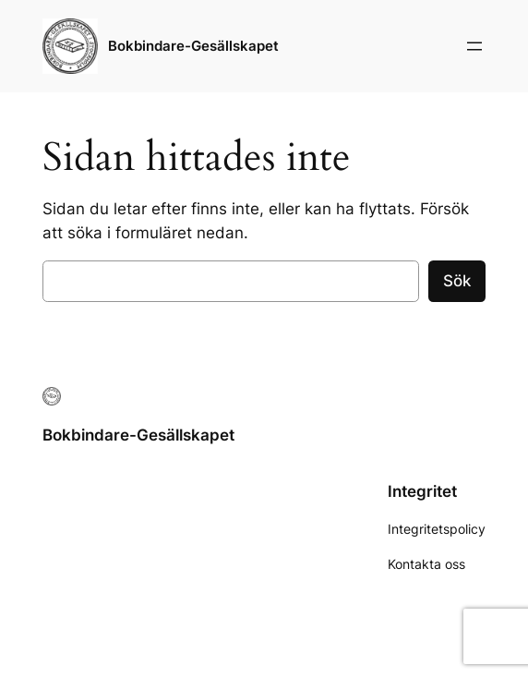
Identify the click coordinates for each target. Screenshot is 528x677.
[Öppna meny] (474, 46)
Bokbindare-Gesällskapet (193, 45)
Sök (457, 281)
